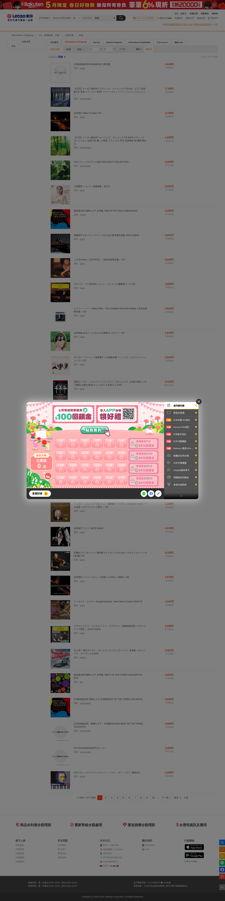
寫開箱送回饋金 (181, 477)
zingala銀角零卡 (181, 469)
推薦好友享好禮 (181, 455)
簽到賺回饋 (181, 405)
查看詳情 (37, 493)
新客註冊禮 (181, 412)
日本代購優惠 (181, 441)
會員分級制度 (181, 484)
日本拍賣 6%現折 (181, 419)
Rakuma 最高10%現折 (181, 448)
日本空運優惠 (181, 462)
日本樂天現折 (181, 434)
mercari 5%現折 (181, 427)
